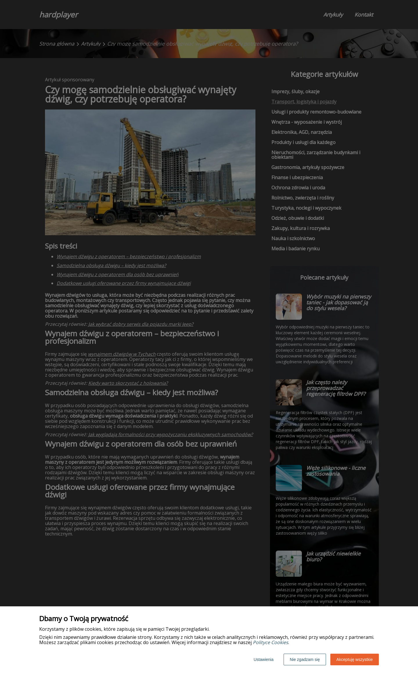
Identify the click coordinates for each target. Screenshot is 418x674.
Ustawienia (263, 659)
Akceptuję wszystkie (354, 659)
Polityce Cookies (270, 642)
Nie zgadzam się (305, 659)
